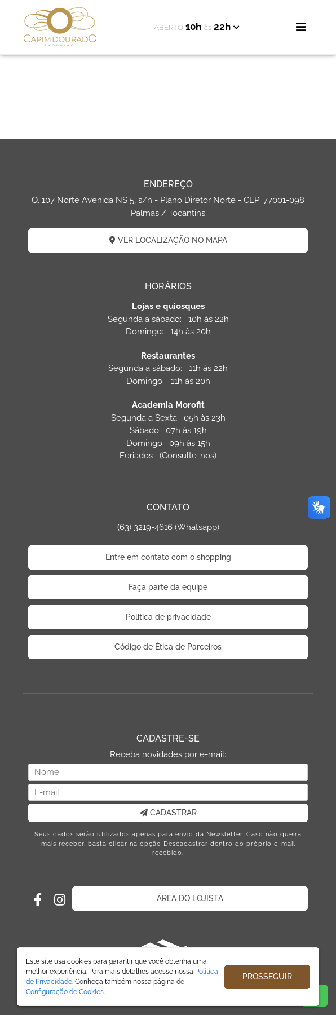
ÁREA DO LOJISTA (190, 898)
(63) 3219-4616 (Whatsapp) (168, 527)
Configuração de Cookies (65, 992)
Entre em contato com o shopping (168, 557)
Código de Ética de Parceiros (168, 646)
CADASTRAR (168, 812)
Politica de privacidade (168, 616)
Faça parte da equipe (168, 587)
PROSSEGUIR (267, 976)
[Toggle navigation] (301, 27)
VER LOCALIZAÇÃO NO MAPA (168, 240)
